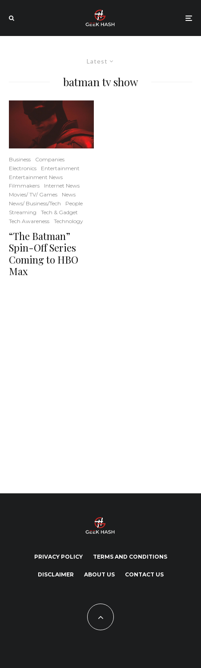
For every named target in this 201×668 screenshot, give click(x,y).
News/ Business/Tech (35, 203)
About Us (99, 574)
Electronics (22, 168)
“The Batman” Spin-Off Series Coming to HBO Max (43, 253)
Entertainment (60, 168)
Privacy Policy (58, 556)
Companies (49, 159)
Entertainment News (36, 177)
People (74, 203)
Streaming (22, 212)
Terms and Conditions (130, 556)
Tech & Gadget (59, 212)
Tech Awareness (29, 221)
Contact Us (144, 574)
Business (20, 159)
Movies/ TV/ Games (33, 194)
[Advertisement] (89, 384)
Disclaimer (56, 574)
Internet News (62, 185)
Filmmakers (24, 185)
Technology (68, 221)
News (69, 194)
